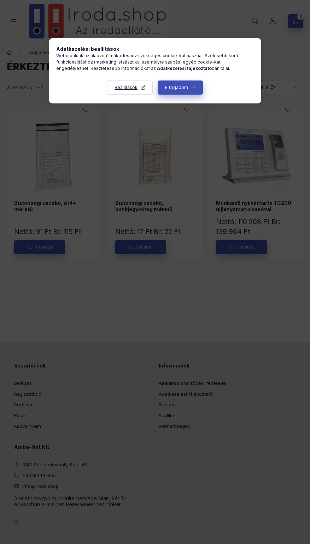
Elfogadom (176, 87)
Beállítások (126, 87)
